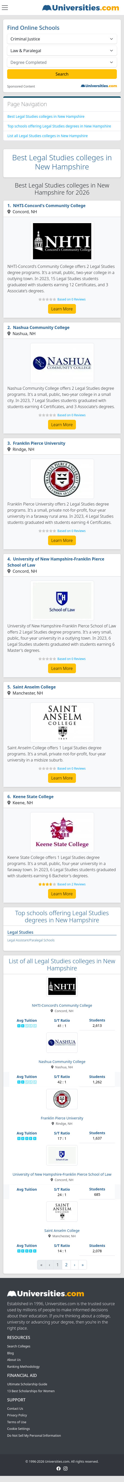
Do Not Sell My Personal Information (34, 1435)
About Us (14, 1360)
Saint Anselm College (34, 687)
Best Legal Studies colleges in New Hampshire (45, 116)
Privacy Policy (17, 1415)
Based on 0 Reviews (71, 299)
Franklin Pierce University (39, 443)
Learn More (62, 309)
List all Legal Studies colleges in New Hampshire (47, 135)
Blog (10, 1353)
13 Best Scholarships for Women (31, 1391)
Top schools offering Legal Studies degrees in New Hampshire (59, 126)
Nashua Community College (41, 327)
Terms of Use (16, 1422)
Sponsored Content (21, 86)
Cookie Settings (18, 1429)
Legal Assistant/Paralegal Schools (30, 940)
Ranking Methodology (23, 1366)
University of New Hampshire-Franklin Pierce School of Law (55, 562)
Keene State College (33, 796)
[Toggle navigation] (5, 7)
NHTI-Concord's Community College (49, 205)
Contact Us (15, 1408)
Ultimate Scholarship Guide (27, 1384)
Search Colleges (18, 1346)
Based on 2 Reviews (71, 884)
